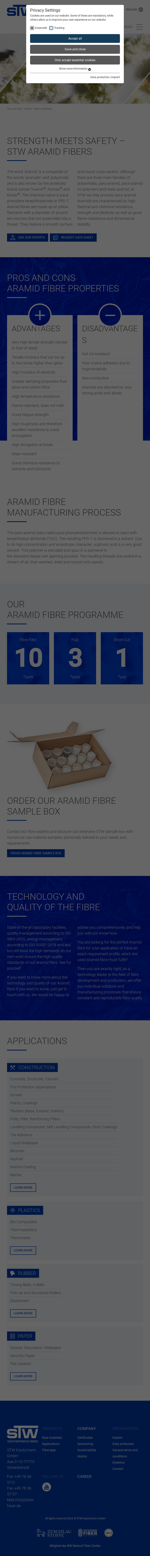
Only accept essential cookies (75, 60)
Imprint (115, 77)
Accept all (75, 38)
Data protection (99, 77)
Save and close (75, 49)
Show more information (75, 68)
